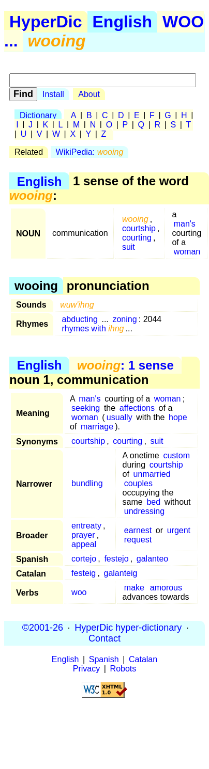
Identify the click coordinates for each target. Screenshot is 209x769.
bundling (87, 483)
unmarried (152, 474)
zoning (124, 319)
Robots (123, 668)
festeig (83, 573)
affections (137, 408)
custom (176, 455)
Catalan (143, 659)
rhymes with (93, 328)
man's (185, 223)
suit (128, 247)
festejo (116, 558)
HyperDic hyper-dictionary (128, 627)
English (123, 21)
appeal (83, 544)
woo (78, 592)
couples (138, 483)
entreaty (86, 525)
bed (153, 502)
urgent (178, 530)
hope (178, 417)
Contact (104, 638)
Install (53, 94)
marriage (97, 426)
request (138, 539)
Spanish (104, 659)
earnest (138, 530)
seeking (85, 408)
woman (187, 251)
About (89, 94)
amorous (166, 587)
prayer (83, 535)
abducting (79, 319)
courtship (139, 228)
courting (137, 237)
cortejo (83, 558)
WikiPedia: (90, 152)
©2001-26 (42, 627)
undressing (144, 511)
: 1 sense (125, 365)
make (134, 587)
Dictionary (38, 115)
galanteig (121, 573)
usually (119, 417)
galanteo (152, 558)
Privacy (86, 668)
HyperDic (45, 21)
